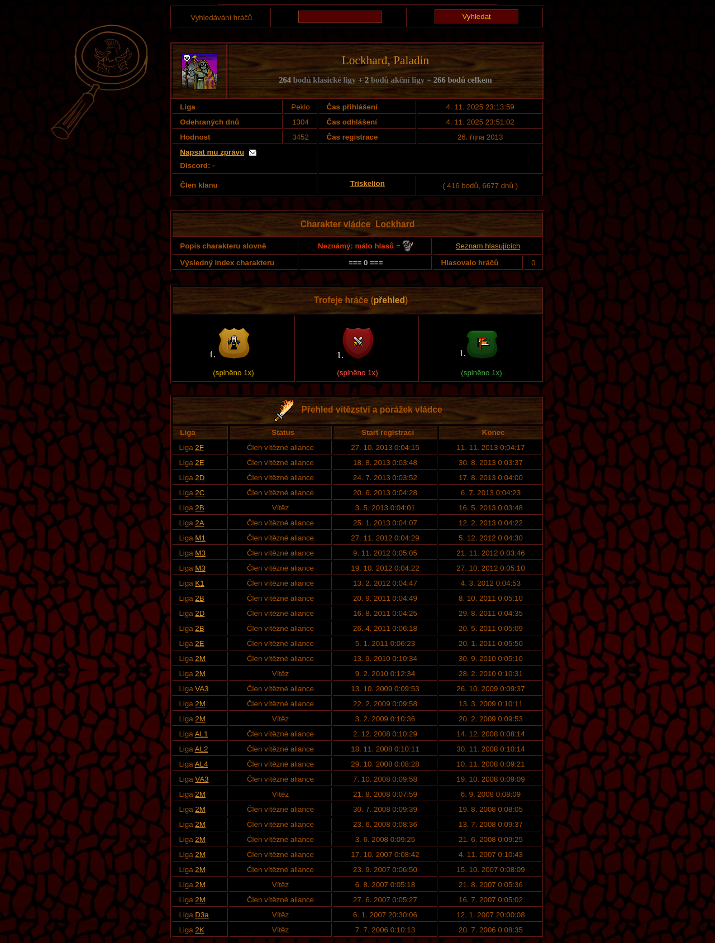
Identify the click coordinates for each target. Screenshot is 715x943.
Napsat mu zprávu (212, 152)
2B (199, 508)
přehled (389, 300)
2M (200, 658)
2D (199, 477)
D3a (201, 915)
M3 (200, 553)
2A (199, 523)
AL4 (201, 764)
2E (199, 462)
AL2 (201, 749)
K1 (199, 583)
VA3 (201, 688)
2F (199, 447)
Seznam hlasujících (488, 246)
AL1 (201, 734)
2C (199, 493)
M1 (200, 538)
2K (199, 930)
